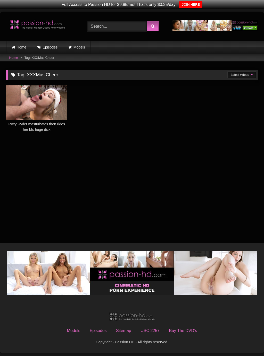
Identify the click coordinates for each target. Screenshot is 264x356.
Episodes (50, 47)
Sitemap (123, 330)
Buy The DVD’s (183, 330)
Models (79, 47)
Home (21, 47)
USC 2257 (150, 330)
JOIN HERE (191, 4)
